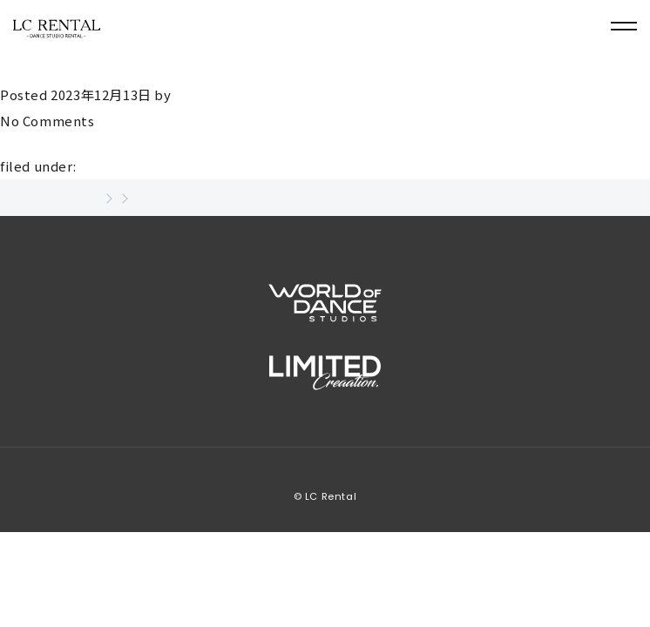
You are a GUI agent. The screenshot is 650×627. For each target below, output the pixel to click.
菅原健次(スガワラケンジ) (117, 66)
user (188, 94)
